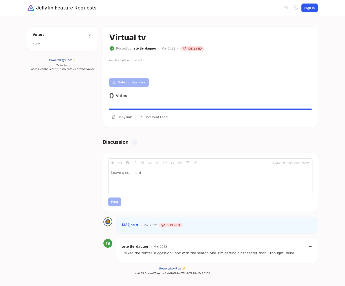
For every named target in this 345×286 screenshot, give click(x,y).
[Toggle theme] (296, 8)
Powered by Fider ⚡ (62, 60)
